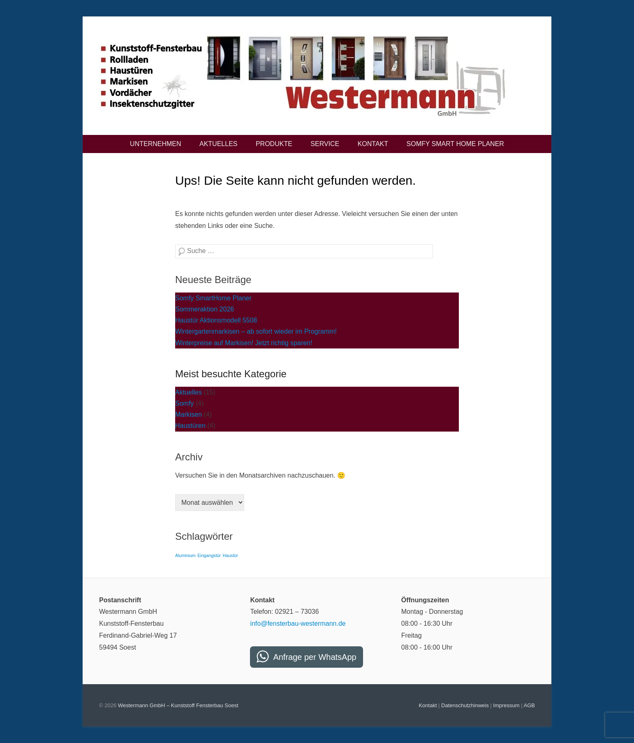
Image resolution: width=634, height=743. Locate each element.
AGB (529, 705)
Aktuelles (218, 143)
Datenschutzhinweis (465, 705)
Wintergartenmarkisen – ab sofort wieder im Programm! (256, 331)
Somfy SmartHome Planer (213, 298)
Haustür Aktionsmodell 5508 (216, 320)
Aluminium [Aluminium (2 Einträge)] (185, 555)
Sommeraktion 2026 (204, 309)
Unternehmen (155, 143)
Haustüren (190, 425)
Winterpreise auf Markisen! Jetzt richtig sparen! (243, 342)
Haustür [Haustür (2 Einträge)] (230, 555)
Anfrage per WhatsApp (314, 657)
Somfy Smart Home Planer (455, 143)
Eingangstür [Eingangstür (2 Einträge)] (209, 555)
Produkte (274, 143)
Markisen (188, 414)
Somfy (184, 403)
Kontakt (373, 143)
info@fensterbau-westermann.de (297, 623)
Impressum (506, 705)
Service (324, 143)
